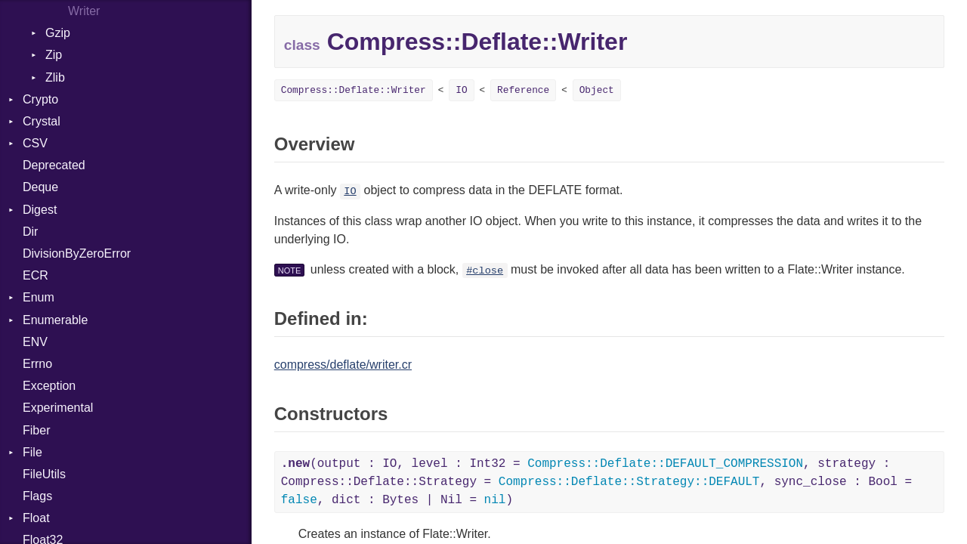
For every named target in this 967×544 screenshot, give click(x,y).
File (32, 452)
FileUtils (44, 474)
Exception (49, 385)
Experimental (58, 407)
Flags (37, 496)
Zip (53, 54)
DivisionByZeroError (77, 253)
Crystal (41, 121)
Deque (40, 187)
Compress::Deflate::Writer (353, 90)
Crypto (40, 99)
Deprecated (54, 165)
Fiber (36, 430)
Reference (523, 90)
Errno (37, 363)
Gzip (57, 32)
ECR (35, 275)
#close (484, 271)
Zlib (55, 77)
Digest (40, 209)
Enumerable (55, 320)
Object (596, 90)
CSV (35, 143)
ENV (35, 341)
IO (461, 90)
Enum (38, 297)
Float (36, 518)
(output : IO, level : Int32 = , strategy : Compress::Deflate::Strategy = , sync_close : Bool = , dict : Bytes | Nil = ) (596, 482)
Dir (30, 231)
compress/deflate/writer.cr (343, 364)
